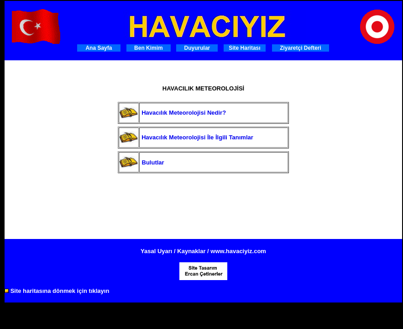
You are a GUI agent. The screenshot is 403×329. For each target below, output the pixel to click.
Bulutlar (153, 162)
